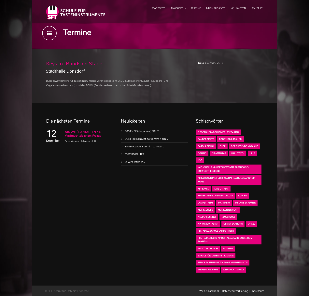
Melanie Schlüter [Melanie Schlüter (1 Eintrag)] (245, 202)
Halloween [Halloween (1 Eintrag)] (237, 153)
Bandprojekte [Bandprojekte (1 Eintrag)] (206, 139)
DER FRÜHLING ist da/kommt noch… (146, 139)
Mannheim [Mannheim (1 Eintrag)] (224, 202)
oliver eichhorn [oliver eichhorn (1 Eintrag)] (233, 223)
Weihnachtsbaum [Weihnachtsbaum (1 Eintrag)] (208, 269)
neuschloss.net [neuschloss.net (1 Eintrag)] (207, 216)
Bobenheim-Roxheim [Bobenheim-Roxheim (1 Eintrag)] (230, 139)
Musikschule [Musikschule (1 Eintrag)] (205, 209)
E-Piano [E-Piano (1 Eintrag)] (202, 153)
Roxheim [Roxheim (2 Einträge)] (228, 248)
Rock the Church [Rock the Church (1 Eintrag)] (208, 248)
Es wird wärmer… (135, 162)
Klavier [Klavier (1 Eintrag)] (242, 195)
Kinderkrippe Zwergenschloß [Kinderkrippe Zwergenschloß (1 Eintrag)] (215, 195)
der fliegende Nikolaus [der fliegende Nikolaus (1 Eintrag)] (244, 146)
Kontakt (256, 8)
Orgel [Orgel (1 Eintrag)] (251, 223)
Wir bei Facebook (209, 291)
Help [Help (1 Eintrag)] (252, 153)
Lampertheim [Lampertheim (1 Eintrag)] (205, 202)
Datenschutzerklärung (235, 291)
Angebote (177, 8)
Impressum (257, 291)
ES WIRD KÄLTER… (135, 154)
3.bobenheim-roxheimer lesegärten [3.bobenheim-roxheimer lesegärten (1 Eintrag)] (218, 132)
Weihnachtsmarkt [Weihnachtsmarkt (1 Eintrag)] (233, 269)
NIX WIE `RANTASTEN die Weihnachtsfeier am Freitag (83, 134)
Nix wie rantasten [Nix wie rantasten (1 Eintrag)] (208, 223)
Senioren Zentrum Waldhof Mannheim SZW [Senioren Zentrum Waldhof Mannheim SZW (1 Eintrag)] (222, 262)
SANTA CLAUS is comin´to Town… (144, 146)
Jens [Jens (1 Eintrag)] (200, 160)
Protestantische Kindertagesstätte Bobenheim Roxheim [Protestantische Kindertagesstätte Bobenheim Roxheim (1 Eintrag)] (225, 239)
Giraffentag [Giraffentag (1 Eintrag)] (219, 153)
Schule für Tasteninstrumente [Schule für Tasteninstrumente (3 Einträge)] (215, 255)
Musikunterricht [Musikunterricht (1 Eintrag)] (228, 209)
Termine (196, 8)
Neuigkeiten (238, 8)
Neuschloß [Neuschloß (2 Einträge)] (228, 216)
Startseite (158, 8)
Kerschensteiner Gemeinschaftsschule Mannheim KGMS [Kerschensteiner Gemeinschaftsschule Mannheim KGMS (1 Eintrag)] (226, 179)
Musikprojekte (215, 8)
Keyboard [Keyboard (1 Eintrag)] (203, 188)
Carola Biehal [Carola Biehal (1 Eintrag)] (206, 146)
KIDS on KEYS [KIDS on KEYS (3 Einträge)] (221, 188)
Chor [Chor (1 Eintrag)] (222, 146)
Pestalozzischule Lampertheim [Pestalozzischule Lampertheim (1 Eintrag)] (216, 230)
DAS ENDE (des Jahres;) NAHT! (142, 131)
